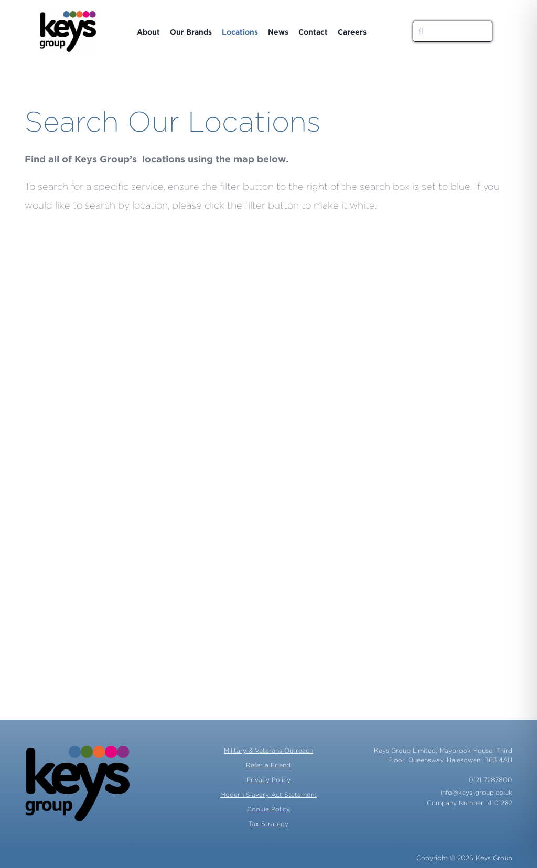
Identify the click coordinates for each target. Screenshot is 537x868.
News (278, 32)
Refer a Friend (268, 765)
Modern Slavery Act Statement (268, 794)
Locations (240, 32)
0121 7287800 (490, 779)
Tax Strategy (268, 823)
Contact (313, 32)
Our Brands (191, 32)
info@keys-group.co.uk (476, 792)
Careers (352, 32)
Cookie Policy (268, 809)
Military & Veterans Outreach (268, 750)
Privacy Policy (268, 779)
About (148, 32)
